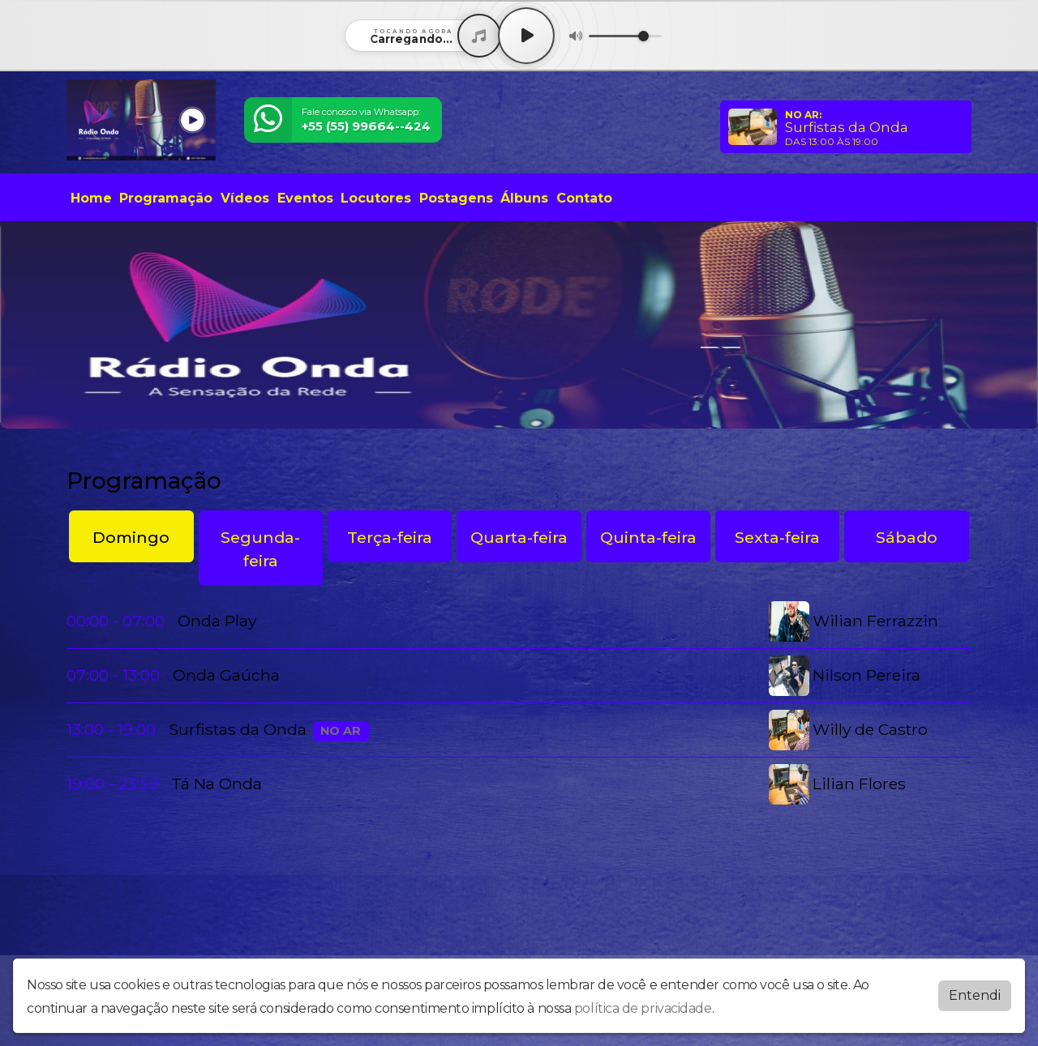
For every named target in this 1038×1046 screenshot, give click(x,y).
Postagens (456, 198)
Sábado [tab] (906, 537)
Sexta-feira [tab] (777, 537)
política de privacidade (643, 1008)
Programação (165, 198)
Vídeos (245, 198)
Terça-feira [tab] (389, 537)
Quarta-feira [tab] (519, 537)
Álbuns (524, 198)
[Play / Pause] (526, 35)
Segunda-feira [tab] (260, 548)
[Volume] (625, 36)
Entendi (975, 995)
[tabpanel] (519, 703)
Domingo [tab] (130, 537)
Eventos (305, 198)
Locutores (376, 198)
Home (91, 198)
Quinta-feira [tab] (648, 537)
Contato (584, 198)
